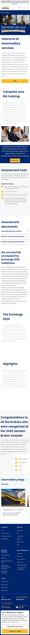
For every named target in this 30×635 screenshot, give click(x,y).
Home (2, 12)
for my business (5, 533)
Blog (18, 544)
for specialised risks (6, 536)
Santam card (4, 590)
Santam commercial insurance (15, 236)
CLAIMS (3, 578)
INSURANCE (4, 527)
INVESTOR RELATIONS (4, 551)
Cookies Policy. (16, 622)
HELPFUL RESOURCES (22, 550)
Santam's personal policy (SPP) (15, 242)
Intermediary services (22, 565)
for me (2, 530)
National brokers (23, 459)
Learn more (15, 160)
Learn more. (15, 3)
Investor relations (5, 555)
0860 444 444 (6, 599)
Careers (19, 539)
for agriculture (4, 539)
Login (15, 81)
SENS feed (3, 558)
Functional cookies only (15, 627)
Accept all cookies (15, 631)
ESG (18, 533)
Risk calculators (21, 559)
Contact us (19, 553)
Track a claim (4, 584)
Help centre (19, 556)
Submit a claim (5, 581)
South (20, 469)
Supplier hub (20, 562)
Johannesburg (23, 462)
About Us (7, 12)
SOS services (4, 587)
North (20, 466)
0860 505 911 (20, 599)
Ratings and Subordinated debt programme (6, 567)
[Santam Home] (5, 7)
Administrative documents (15, 231)
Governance (20, 536)
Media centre (20, 542)
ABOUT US (20, 527)
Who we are (20, 530)
